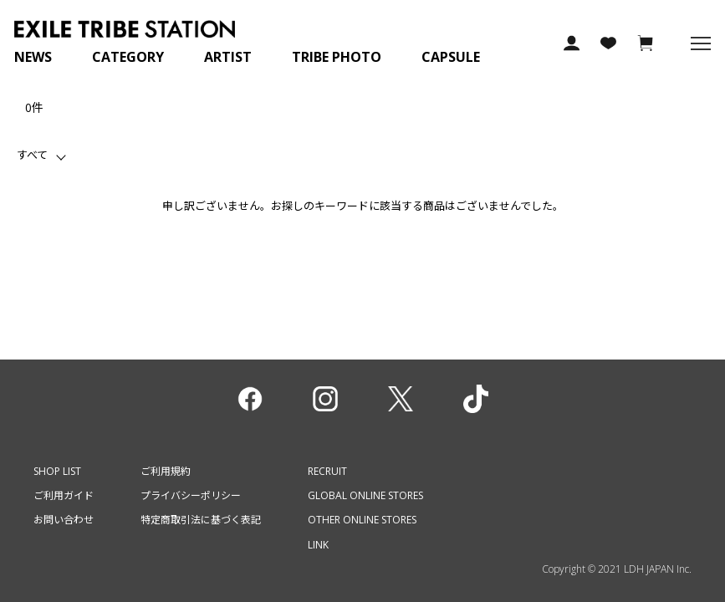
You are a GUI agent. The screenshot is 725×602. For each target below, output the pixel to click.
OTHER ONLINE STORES (362, 520)
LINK (318, 545)
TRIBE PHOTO (336, 57)
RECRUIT (327, 471)
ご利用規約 (165, 471)
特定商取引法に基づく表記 (200, 520)
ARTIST (228, 57)
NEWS (33, 57)
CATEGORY (128, 57)
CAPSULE (450, 57)
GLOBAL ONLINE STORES (365, 495)
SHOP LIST (57, 471)
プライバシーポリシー (190, 495)
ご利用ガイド (63, 495)
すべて (32, 154)
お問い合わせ (63, 520)
